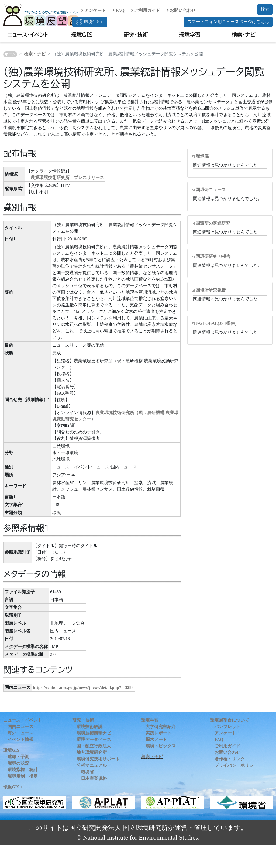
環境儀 (202, 156)
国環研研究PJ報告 (213, 256)
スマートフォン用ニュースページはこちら (228, 21)
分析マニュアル (92, 765)
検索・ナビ (244, 34)
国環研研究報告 (211, 290)
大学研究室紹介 (161, 726)
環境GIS (82, 34)
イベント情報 (20, 739)
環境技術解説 (89, 726)
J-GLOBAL (216, 323)
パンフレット (227, 726)
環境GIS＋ (90, 22)
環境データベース (94, 739)
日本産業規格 (94, 778)
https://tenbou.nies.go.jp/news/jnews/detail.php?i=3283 (83, 687)
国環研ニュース (211, 189)
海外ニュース (20, 733)
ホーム (10, 54)
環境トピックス (161, 746)
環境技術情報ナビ (94, 733)
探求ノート (156, 739)
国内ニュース (20, 726)
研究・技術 (136, 34)
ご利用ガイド (145, 10)
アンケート (93, 10)
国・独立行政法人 (94, 746)
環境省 (87, 772)
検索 (265, 9)
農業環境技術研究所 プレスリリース (67, 177)
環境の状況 (18, 763)
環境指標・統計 (23, 769)
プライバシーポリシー (236, 765)
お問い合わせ (181, 10)
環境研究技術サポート (98, 759)
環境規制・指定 (23, 776)
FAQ (118, 10)
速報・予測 (18, 756)
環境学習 (190, 34)
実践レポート (158, 733)
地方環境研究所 (92, 752)
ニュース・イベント (28, 34)
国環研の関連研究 (213, 223)
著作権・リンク (230, 759)
